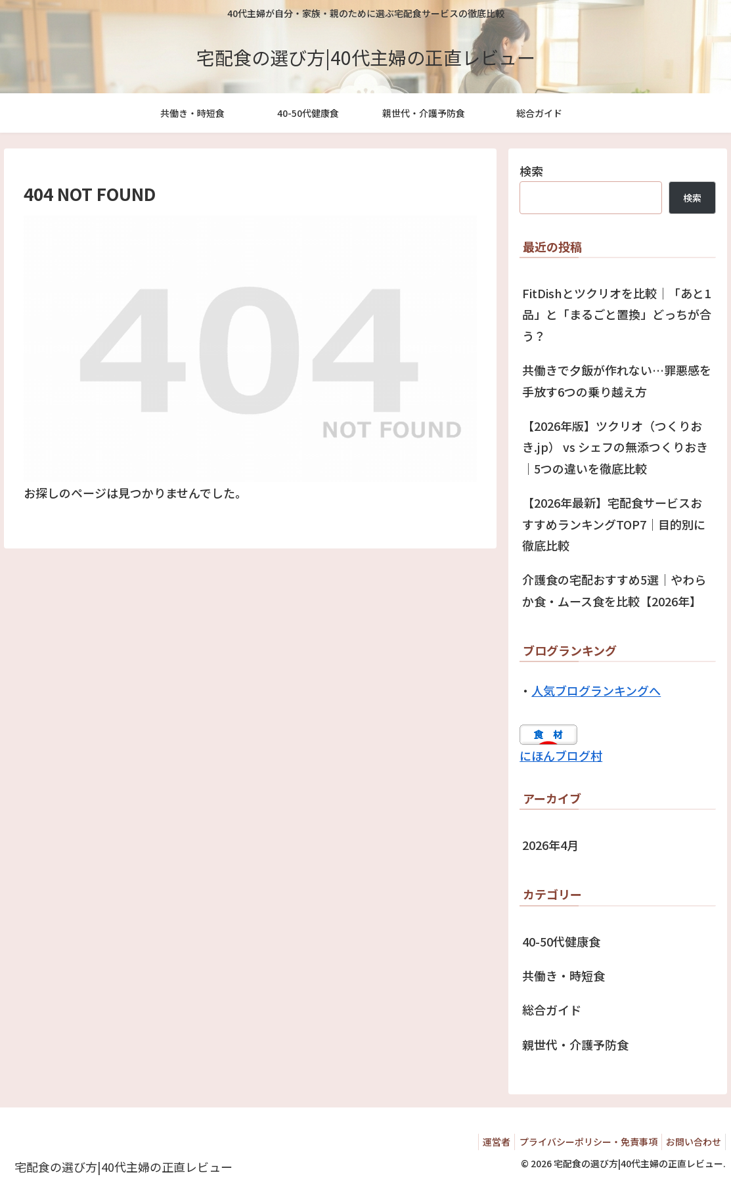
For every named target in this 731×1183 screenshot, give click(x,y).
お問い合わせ (691, 1141)
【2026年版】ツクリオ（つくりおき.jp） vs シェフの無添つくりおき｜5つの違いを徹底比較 (615, 447)
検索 (531, 170)
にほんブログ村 (561, 755)
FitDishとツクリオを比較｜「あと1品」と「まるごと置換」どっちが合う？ (616, 314)
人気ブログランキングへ (596, 690)
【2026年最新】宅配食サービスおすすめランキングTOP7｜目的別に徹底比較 (613, 524)
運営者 (484, 1141)
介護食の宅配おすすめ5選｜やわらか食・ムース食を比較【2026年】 (614, 590)
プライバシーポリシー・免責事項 (581, 1141)
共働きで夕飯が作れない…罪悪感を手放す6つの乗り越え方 (616, 380)
